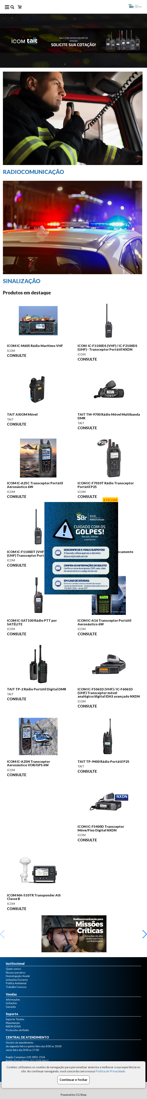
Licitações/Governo (17, 979)
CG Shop (81, 1094)
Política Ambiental (16, 983)
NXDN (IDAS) (13, 1026)
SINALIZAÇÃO (21, 281)
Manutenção (13, 1022)
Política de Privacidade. (110, 1071)
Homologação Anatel (18, 976)
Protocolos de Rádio (17, 1030)
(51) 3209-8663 (39, 1060)
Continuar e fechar (73, 1079)
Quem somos (13, 968)
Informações (13, 999)
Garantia (11, 1006)
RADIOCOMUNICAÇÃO (33, 172)
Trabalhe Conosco (16, 986)
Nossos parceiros (15, 972)
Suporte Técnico (15, 1019)
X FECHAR (110, 500)
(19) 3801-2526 (36, 1057)
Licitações (11, 1003)
